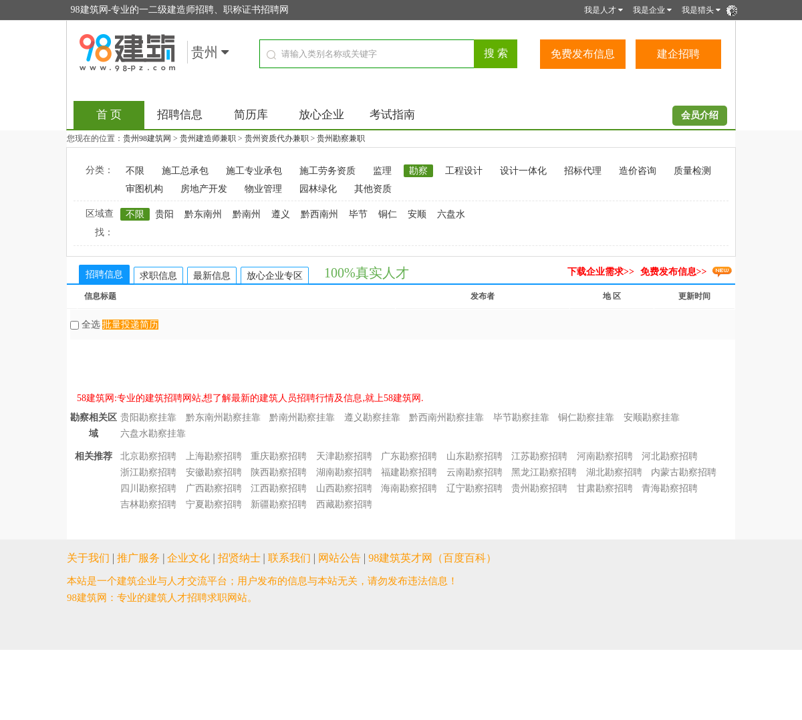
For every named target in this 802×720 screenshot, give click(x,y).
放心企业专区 (275, 276)
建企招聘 (678, 53)
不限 (135, 171)
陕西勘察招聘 (279, 472)
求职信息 (158, 276)
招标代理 (583, 171)
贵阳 (164, 214)
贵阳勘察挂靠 (148, 417)
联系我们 (289, 558)
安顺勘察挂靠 (652, 417)
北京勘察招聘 (148, 456)
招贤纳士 (239, 558)
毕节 (358, 214)
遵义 (280, 214)
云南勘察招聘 (474, 472)
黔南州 (247, 214)
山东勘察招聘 (474, 456)
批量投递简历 (130, 325)
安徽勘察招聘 (214, 472)
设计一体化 (523, 171)
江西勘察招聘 (279, 488)
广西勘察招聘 (214, 488)
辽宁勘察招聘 (474, 488)
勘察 (418, 171)
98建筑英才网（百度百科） (432, 558)
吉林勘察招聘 (148, 504)
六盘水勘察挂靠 (153, 434)
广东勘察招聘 (409, 456)
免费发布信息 (583, 53)
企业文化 (188, 558)
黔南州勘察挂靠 (302, 417)
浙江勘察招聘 (148, 472)
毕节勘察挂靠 (521, 417)
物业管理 (263, 189)
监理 (382, 171)
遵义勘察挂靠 (372, 417)
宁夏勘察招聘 (214, 504)
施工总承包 (185, 171)
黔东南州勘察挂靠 (223, 417)
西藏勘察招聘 (344, 504)
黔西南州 (319, 214)
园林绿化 (318, 189)
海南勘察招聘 (409, 488)
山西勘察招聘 (344, 488)
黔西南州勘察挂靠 (446, 417)
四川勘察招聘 (148, 488)
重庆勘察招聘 (279, 456)
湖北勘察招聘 (614, 472)
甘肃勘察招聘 (605, 488)
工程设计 (464, 171)
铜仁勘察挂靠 (586, 417)
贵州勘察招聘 (539, 488)
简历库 (251, 114)
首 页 (109, 114)
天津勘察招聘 (344, 456)
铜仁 (387, 214)
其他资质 (373, 189)
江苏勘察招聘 (539, 456)
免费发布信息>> (673, 272)
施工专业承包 (254, 171)
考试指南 (392, 114)
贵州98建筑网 (147, 138)
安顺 (417, 214)
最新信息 (212, 276)
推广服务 (138, 558)
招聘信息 (180, 114)
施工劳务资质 (327, 171)
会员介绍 (699, 115)
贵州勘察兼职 (341, 138)
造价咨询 (637, 171)
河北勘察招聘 (670, 456)
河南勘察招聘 (605, 456)
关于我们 (88, 558)
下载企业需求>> (600, 272)
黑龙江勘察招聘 (544, 472)
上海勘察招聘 (214, 456)
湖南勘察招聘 (344, 472)
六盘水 (451, 214)
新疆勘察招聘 (279, 504)
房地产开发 (203, 189)
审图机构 (144, 189)
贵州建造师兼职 (208, 138)
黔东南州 (203, 214)
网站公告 (339, 558)
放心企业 (321, 114)
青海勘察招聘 (670, 488)
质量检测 (692, 171)
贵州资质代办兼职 (277, 138)
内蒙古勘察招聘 (683, 472)
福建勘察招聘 (409, 472)
